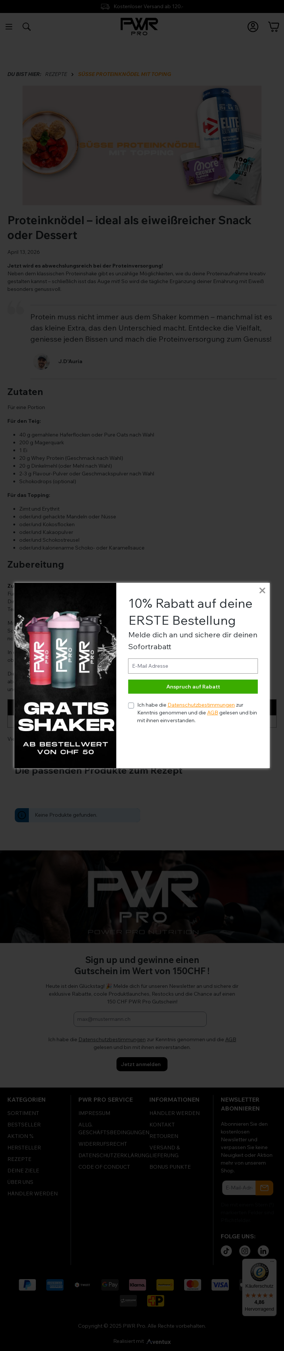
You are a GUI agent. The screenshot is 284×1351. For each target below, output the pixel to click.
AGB (212, 712)
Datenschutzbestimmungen (201, 704)
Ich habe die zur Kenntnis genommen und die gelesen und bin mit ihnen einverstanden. (197, 712)
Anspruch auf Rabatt (193, 686)
